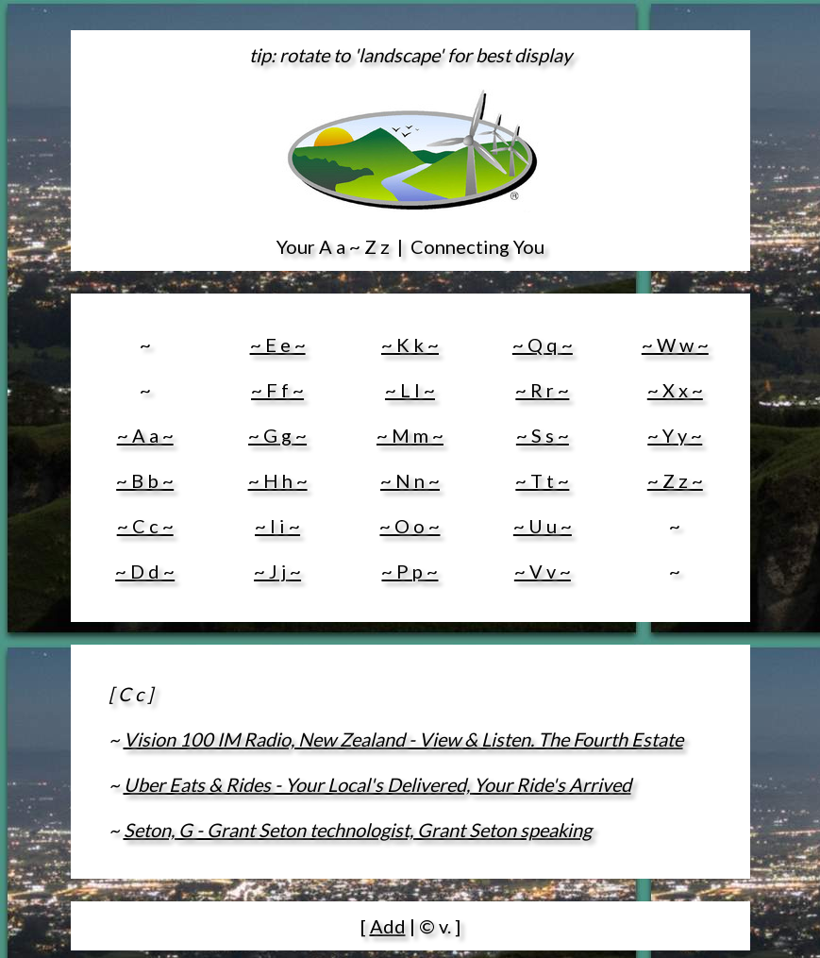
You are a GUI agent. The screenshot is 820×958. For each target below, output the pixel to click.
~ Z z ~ (675, 480)
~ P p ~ (409, 571)
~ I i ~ (277, 525)
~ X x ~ (675, 389)
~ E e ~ (278, 344)
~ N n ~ (410, 480)
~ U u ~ (542, 525)
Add (388, 926)
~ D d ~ (145, 571)
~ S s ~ (542, 435)
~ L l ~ (410, 389)
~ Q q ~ (542, 344)
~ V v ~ (542, 571)
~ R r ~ (542, 389)
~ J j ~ (277, 571)
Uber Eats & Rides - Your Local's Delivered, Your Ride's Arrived (377, 784)
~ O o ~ (409, 525)
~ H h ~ (278, 480)
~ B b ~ (145, 480)
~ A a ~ (145, 435)
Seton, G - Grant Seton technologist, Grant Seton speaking (358, 829)
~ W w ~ (675, 344)
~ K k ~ (410, 344)
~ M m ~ (410, 435)
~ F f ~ (277, 389)
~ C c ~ (145, 525)
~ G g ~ (277, 435)
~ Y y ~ (674, 435)
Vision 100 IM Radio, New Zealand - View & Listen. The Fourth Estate (403, 739)
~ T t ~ (542, 480)
